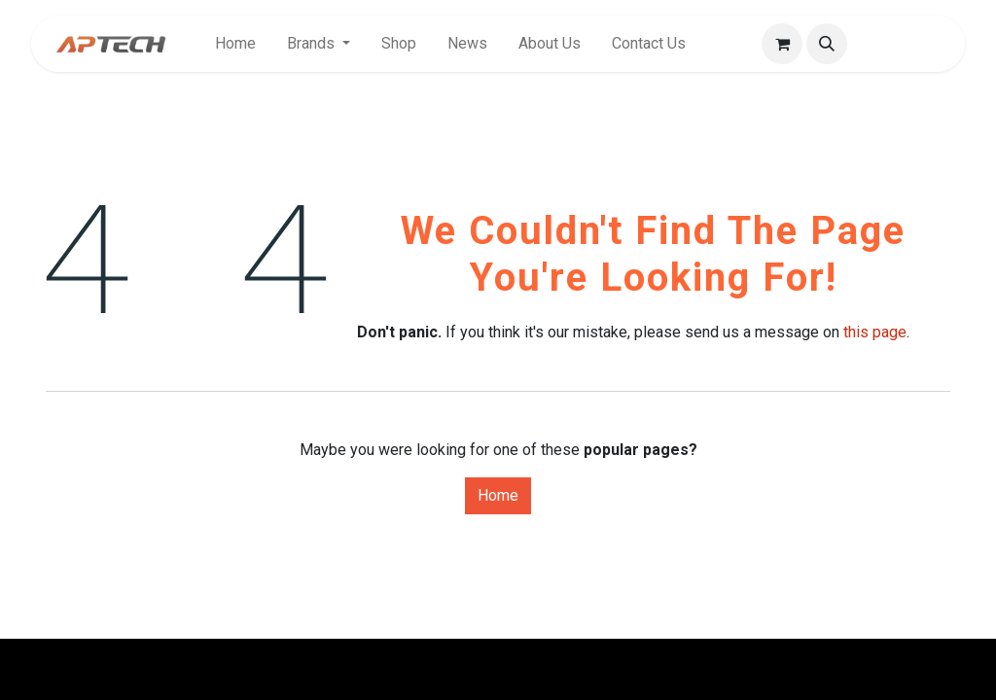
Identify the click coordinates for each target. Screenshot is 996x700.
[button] (826, 43)
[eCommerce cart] (782, 43)
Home (498, 495)
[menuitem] (235, 43)
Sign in (910, 43)
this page (875, 332)
